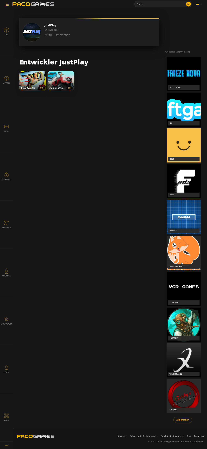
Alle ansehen (182, 419)
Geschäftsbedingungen (172, 436)
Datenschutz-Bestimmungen (143, 436)
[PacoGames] (35, 436)
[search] (188, 4)
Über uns (121, 436)
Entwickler (199, 436)
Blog (189, 436)
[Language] (199, 4)
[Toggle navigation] (7, 5)
